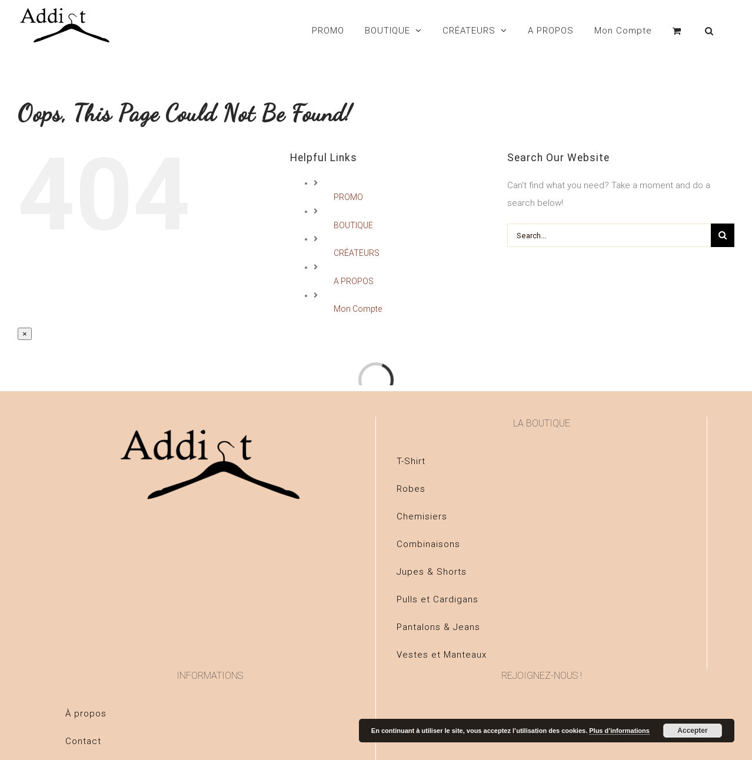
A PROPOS (354, 281)
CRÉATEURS (357, 253)
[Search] (709, 30)
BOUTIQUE (353, 225)
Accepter (692, 730)
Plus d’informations (619, 730)
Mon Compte (358, 309)
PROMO (348, 197)
